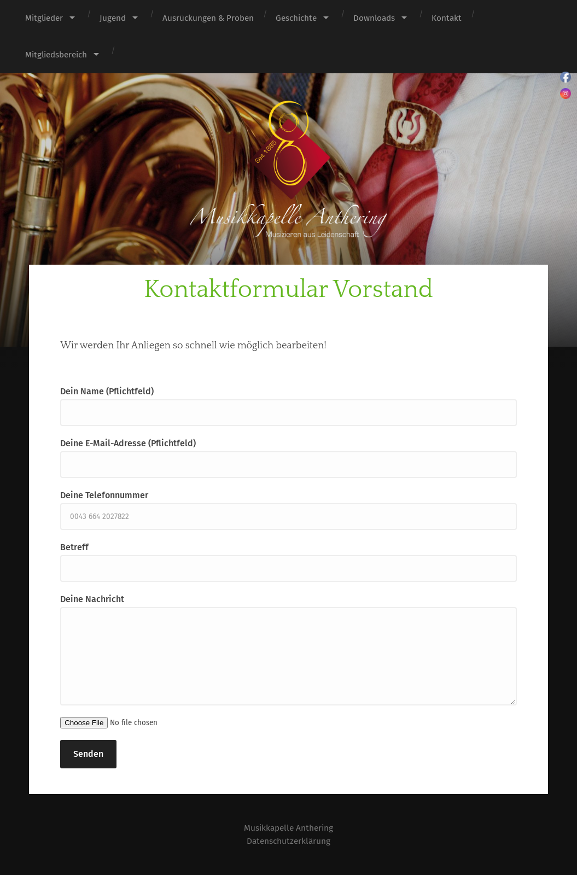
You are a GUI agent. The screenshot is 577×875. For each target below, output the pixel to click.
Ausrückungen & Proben (208, 18)
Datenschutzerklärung (288, 841)
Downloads (374, 18)
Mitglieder (44, 18)
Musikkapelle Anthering (289, 827)
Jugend (113, 18)
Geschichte (296, 18)
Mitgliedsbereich (56, 55)
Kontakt (447, 18)
